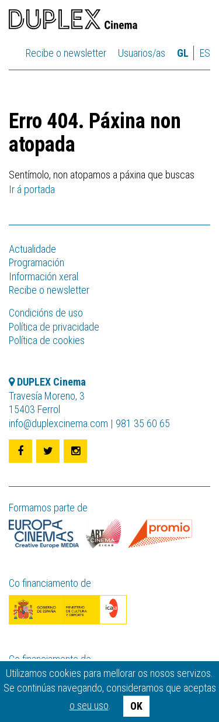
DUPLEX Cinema (73, 21)
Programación (36, 262)
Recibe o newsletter (66, 53)
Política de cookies (47, 340)
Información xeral (43, 276)
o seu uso (89, 705)
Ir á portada (32, 189)
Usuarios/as (141, 53)
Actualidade (32, 249)
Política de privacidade (54, 327)
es (205, 53)
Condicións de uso (46, 313)
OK (136, 706)
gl (183, 53)
